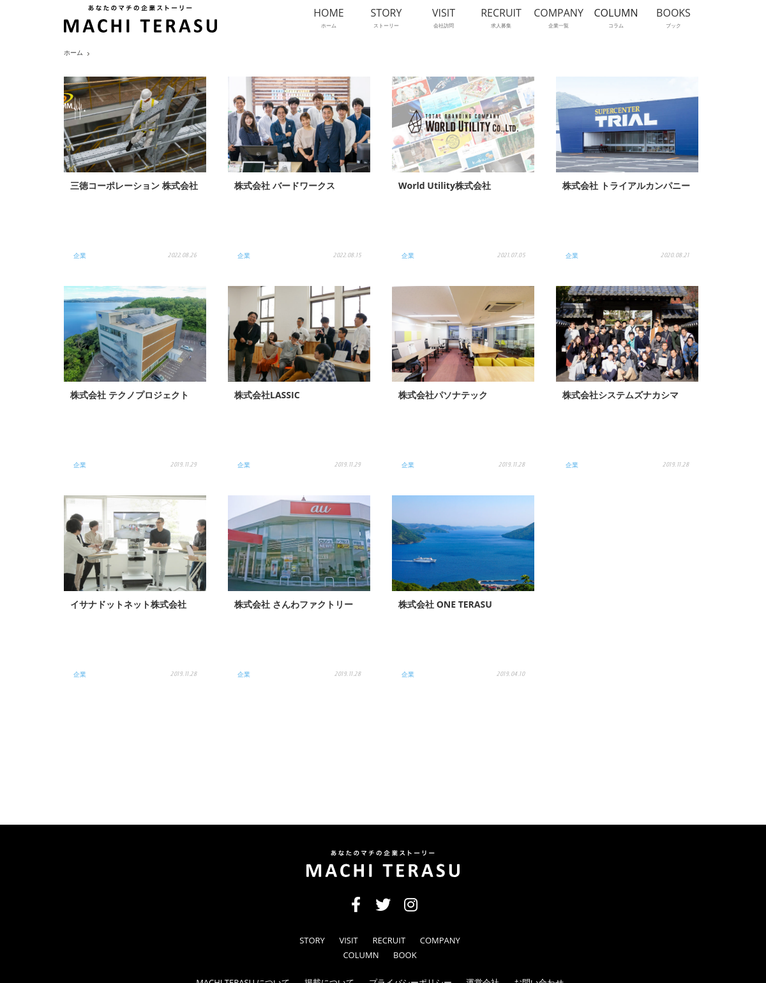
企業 (79, 255)
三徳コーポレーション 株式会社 (134, 185)
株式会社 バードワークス (284, 185)
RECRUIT (388, 940)
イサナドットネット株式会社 (128, 604)
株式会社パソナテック (443, 395)
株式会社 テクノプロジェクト (129, 395)
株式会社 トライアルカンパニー (626, 185)
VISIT (348, 940)
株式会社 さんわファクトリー (293, 604)
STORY (312, 940)
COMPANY (440, 940)
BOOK (405, 955)
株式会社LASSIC (267, 395)
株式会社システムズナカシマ (620, 395)
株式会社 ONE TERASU (445, 604)
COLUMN (361, 955)
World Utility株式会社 (444, 185)
